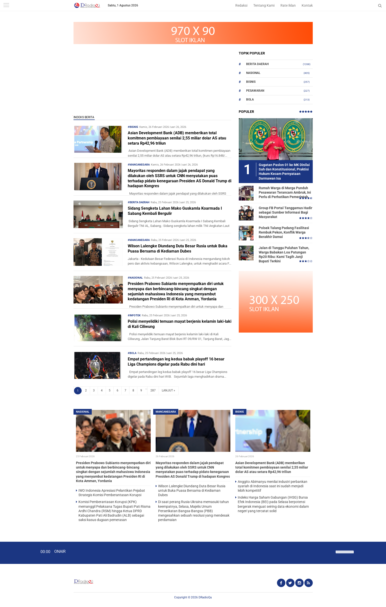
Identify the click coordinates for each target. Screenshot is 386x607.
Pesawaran (255, 90)
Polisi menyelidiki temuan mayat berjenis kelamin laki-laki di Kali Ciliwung (179, 324)
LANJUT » (168, 390)
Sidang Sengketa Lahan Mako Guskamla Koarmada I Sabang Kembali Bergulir (175, 211)
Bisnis (251, 82)
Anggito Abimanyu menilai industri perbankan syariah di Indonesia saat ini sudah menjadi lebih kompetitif (272, 486)
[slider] (344, 555)
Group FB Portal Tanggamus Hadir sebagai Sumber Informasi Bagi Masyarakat (285, 212)
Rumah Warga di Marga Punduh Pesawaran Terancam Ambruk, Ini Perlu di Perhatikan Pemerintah (285, 192)
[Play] (16, 552)
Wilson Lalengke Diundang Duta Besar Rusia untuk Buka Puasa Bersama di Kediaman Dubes (177, 248)
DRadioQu (205, 597)
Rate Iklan (288, 5)
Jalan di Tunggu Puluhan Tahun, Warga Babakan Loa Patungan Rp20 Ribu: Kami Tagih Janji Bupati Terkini (284, 254)
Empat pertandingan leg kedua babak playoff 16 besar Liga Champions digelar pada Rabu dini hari (176, 362)
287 (153, 390)
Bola (250, 99)
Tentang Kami (264, 5)
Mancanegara (166, 411)
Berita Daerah (257, 64)
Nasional (253, 73)
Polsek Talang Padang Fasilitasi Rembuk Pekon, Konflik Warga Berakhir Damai (284, 232)
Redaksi (241, 5)
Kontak (307, 5)
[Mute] (330, 551)
